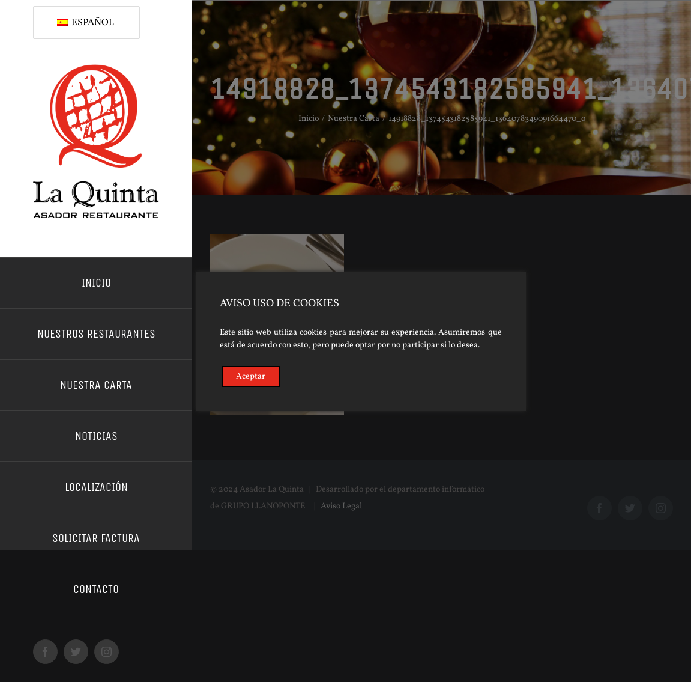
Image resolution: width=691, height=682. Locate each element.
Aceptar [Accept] (250, 376)
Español (85, 22)
